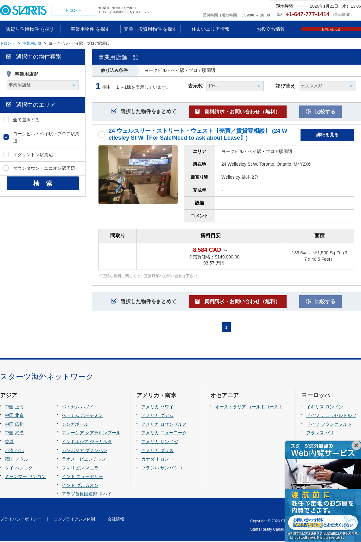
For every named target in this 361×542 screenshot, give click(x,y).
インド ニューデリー (82, 477)
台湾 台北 (14, 451)
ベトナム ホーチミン (82, 416)
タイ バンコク (19, 468)
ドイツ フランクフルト (329, 424)
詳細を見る (327, 135)
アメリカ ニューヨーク (164, 433)
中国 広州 (14, 424)
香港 (9, 442)
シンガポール (75, 424)
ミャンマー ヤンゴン (25, 477)
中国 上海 (14, 407)
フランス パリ (320, 433)
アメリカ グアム (157, 416)
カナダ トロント (157, 459)
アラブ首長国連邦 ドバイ (87, 494)
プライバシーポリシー (20, 519)
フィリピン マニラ (80, 468)
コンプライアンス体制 (74, 519)
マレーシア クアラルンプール (91, 433)
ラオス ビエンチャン (84, 459)
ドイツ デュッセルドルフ (331, 416)
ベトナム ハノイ (78, 407)
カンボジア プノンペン (84, 451)
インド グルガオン (80, 485)
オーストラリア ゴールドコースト (249, 407)
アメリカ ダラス (157, 451)
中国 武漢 (14, 433)
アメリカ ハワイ (157, 407)
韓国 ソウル (16, 459)
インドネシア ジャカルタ (87, 442)
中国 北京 (14, 416)
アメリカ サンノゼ (159, 442)
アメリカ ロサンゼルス (164, 424)
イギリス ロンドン (324, 407)
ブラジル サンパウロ (161, 468)
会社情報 (116, 519)
